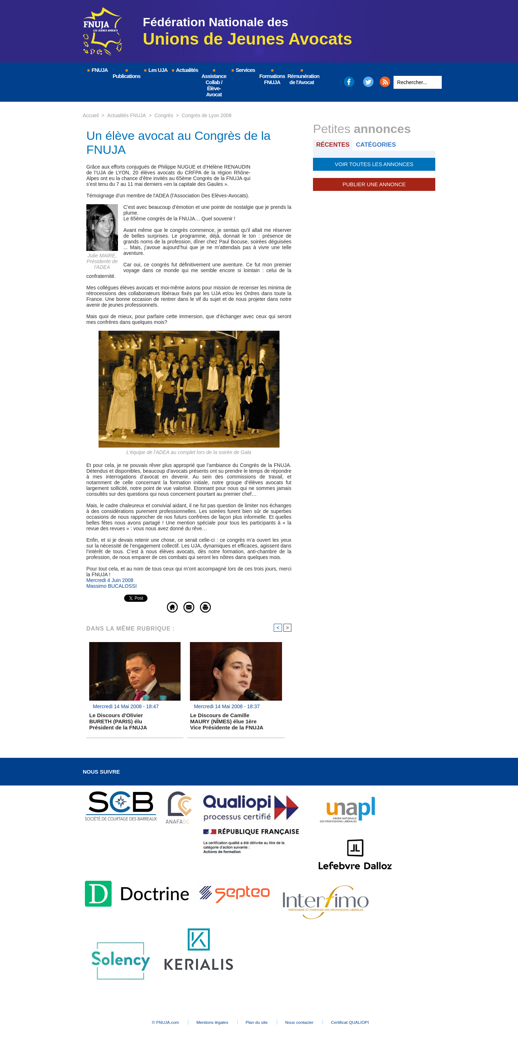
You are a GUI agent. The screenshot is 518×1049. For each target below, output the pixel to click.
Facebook (349, 82)
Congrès (164, 115)
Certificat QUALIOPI (358, 1022)
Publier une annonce (374, 184)
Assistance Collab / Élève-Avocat (213, 83)
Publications (126, 74)
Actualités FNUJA (126, 115)
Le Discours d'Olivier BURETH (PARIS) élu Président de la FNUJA (118, 722)
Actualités (184, 70)
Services (243, 70)
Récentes (333, 144)
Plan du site (257, 1022)
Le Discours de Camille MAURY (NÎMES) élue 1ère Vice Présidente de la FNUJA (226, 722)
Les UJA (155, 70)
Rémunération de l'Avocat (302, 77)
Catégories (377, 144)
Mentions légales (208, 1022)
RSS (385, 82)
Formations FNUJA (272, 77)
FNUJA (97, 70)
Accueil (91, 115)
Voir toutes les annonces (374, 164)
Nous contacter (303, 1022)
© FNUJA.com (158, 1022)
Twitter (368, 82)
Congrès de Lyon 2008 (207, 115)
